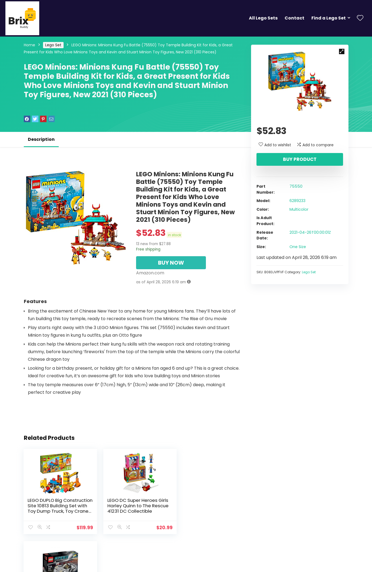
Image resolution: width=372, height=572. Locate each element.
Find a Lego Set (328, 18)
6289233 (297, 200)
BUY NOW (171, 262)
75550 (295, 186)
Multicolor (298, 209)
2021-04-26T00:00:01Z (310, 232)
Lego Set (53, 45)
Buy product (300, 159)
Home (29, 45)
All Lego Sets (263, 18)
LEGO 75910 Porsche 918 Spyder (202, 503)
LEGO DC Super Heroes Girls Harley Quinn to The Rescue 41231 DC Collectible (129, 508)
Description (41, 139)
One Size (297, 246)
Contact (294, 18)
